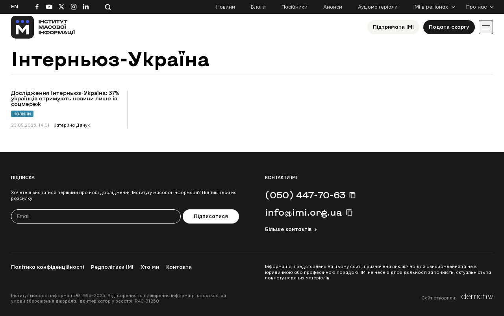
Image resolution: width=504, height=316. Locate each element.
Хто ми (150, 267)
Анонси (332, 7)
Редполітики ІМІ (112, 267)
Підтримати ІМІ (393, 27)
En (14, 6)
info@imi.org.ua (303, 212)
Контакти (179, 267)
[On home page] (43, 27)
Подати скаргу (449, 27)
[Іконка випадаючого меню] (486, 27)
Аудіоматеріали (378, 7)
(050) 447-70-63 (305, 195)
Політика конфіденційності (47, 267)
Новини (225, 7)
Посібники (295, 7)
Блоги (258, 7)
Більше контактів (288, 229)
